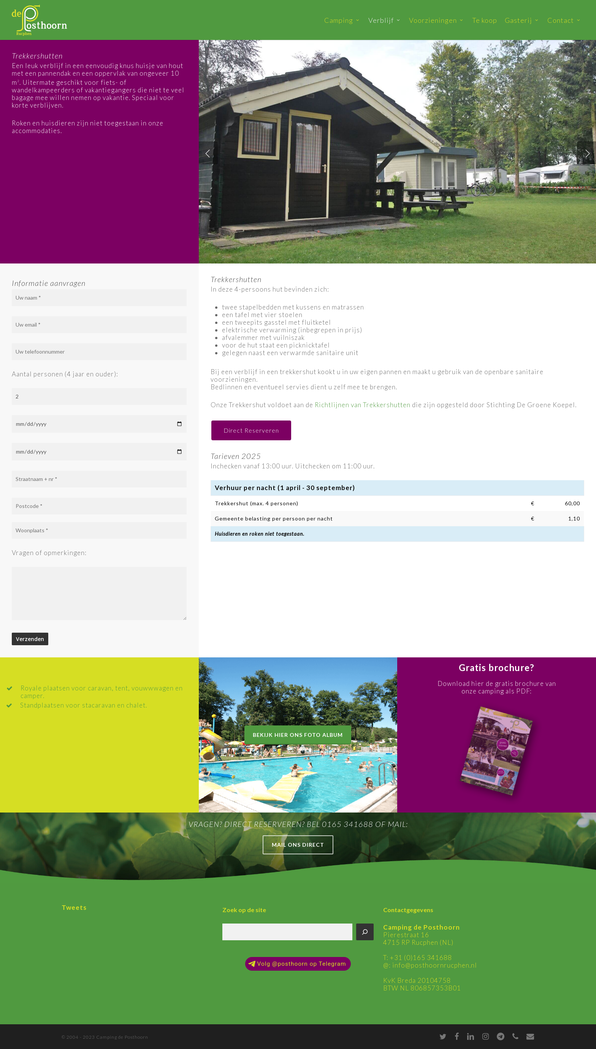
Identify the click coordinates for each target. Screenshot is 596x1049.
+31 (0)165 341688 (421, 958)
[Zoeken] (365, 932)
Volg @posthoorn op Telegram (297, 963)
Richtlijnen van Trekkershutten (363, 405)
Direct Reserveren (251, 430)
